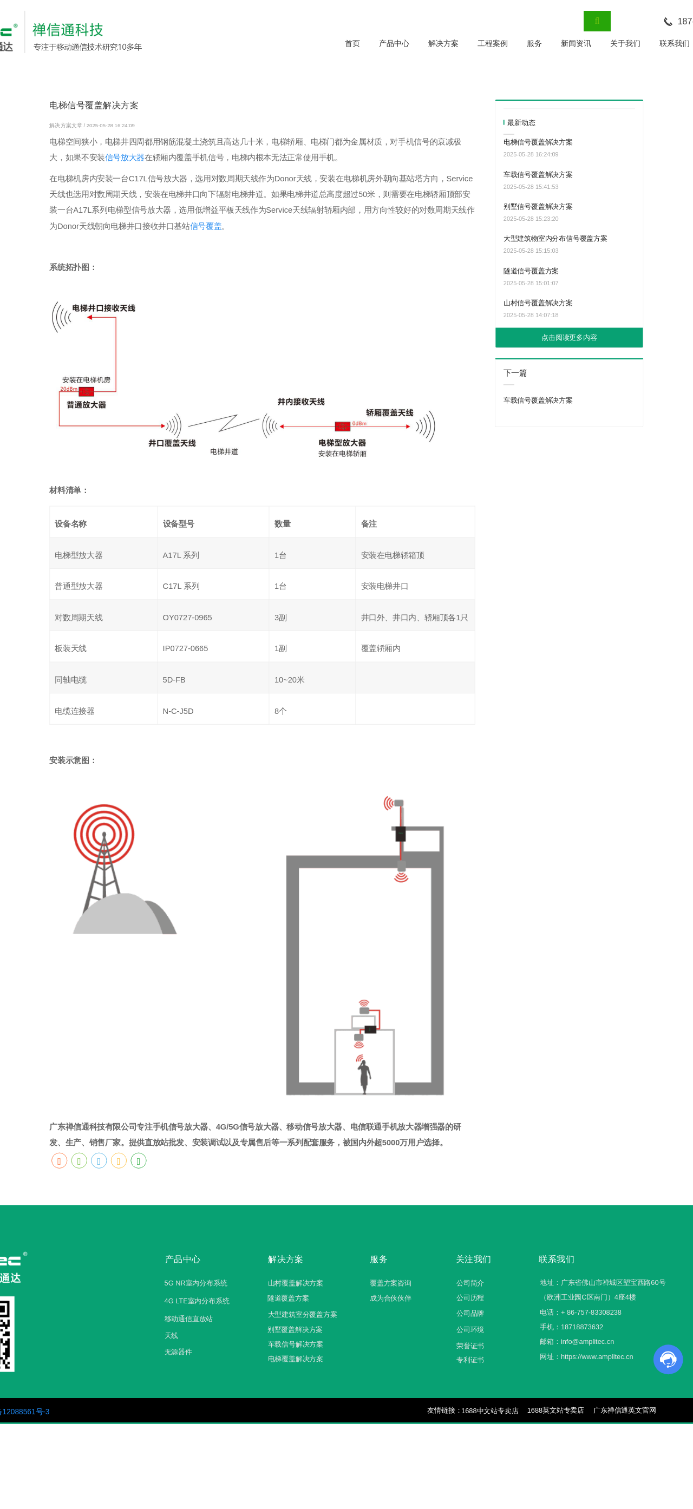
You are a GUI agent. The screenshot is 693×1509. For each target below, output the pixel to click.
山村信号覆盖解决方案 (538, 303)
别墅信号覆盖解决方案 (538, 206)
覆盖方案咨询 (390, 1283)
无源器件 (178, 1352)
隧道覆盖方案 (288, 1298)
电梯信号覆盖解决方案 (538, 142)
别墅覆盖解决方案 (295, 1330)
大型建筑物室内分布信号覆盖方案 (555, 239)
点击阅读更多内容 (569, 337)
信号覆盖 (206, 226)
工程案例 (493, 43)
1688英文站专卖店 (555, 1410)
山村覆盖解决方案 (295, 1283)
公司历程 (470, 1298)
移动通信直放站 (189, 1319)
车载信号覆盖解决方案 (538, 174)
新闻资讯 (576, 43)
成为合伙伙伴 (390, 1298)
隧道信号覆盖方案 (531, 271)
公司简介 (470, 1283)
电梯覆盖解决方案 (295, 1359)
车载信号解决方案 (295, 1344)
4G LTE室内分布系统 (197, 1301)
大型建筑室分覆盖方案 (302, 1314)
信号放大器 (125, 158)
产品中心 (394, 43)
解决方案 (443, 43)
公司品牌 (470, 1314)
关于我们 (625, 43)
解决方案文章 (66, 125)
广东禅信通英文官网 (624, 1410)
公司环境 (470, 1330)
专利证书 (470, 1360)
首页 (352, 43)
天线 (172, 1336)
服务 (534, 43)
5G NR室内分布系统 (196, 1283)
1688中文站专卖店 (489, 1411)
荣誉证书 (470, 1346)
